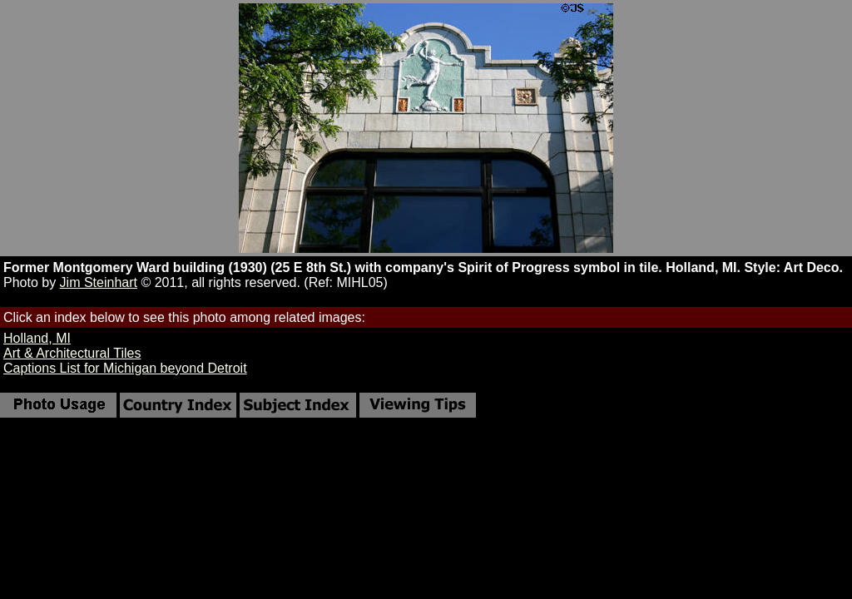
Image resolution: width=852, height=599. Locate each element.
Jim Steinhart (98, 282)
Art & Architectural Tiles (72, 353)
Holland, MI (37, 338)
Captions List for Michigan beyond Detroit (125, 368)
